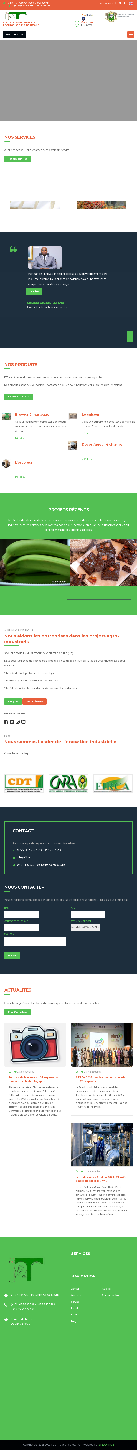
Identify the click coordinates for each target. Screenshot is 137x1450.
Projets (75, 1308)
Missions (76, 1295)
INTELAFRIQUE (106, 1445)
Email (74, 908)
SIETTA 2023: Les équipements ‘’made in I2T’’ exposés (101, 1079)
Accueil (75, 1289)
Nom (6, 908)
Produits (76, 1315)
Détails (20, 438)
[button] (132, 3)
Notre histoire (34, 701)
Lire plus (13, 701)
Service (75, 1302)
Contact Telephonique (16, 921)
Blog (73, 1321)
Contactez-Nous (111, 1295)
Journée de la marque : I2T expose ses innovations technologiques (34, 1079)
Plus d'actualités (17, 1012)
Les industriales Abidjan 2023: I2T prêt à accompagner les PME (101, 1179)
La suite (34, 292)
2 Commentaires (25, 1072)
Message (9, 934)
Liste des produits (18, 397)
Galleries (107, 1289)
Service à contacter (82, 921)
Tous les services (17, 159)
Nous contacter (14, 34)
